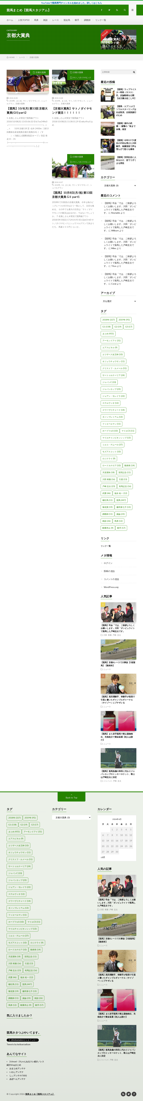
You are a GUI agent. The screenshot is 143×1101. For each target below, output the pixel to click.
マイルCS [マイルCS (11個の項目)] (128, 431)
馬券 (36, 20)
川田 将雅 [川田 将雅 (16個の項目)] (108, 479)
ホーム (10, 20)
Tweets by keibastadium (18, 1044)
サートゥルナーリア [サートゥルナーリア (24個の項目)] (113, 375)
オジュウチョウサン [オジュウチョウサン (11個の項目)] (113, 361)
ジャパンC (107, 781)
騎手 (77, 20)
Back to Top (71, 797)
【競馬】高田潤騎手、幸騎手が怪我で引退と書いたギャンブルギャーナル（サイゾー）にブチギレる (118, 699)
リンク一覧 (100, 20)
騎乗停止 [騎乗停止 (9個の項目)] (107, 528)
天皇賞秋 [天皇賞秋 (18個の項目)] (108, 472)
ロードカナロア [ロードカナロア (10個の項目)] (111, 465)
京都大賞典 (41, 72)
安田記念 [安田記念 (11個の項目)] (124, 472)
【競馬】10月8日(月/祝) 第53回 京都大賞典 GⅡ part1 (72, 194)
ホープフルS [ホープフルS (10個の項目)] (110, 431)
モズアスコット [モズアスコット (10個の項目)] (111, 451)
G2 (63, 185)
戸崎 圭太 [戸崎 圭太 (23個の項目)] (108, 486)
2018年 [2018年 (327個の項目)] (108, 319)
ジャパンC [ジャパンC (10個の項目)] (109, 382)
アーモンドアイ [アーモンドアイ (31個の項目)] (111, 340)
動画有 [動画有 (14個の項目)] (129, 465)
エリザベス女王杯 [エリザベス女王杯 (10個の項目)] (112, 354)
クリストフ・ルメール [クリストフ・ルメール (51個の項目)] (114, 368)
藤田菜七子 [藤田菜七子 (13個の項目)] (123, 507)
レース (55, 20)
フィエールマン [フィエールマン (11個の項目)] (111, 424)
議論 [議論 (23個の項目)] (120, 514)
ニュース (107, 669)
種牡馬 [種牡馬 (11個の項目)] (107, 500)
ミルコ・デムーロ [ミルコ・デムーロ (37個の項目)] (112, 444)
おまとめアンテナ (17, 1068)
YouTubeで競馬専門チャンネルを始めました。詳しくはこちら (71, 3)
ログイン (108, 563)
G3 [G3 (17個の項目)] (128, 326)
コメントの (111, 579)
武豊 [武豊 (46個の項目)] (106, 493)
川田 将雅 (107, 635)
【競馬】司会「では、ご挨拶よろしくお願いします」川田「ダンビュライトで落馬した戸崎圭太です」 (118, 628)
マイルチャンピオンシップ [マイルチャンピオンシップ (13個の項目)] (116, 437)
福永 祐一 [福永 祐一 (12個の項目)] (120, 493)
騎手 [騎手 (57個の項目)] (121, 528)
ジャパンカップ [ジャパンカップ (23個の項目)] (111, 389)
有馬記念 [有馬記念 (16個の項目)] (125, 486)
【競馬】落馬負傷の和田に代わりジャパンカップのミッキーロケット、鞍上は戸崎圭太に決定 (118, 774)
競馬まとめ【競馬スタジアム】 (40, 1094)
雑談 (45, 20)
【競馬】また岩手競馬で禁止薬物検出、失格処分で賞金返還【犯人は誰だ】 (117, 737)
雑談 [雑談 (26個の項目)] (106, 521)
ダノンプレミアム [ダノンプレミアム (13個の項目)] (112, 417)
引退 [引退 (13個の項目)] (123, 479)
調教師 (87, 20)
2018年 (12, 101)
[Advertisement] (28, 180)
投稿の (109, 571)
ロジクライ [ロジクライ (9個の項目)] (108, 458)
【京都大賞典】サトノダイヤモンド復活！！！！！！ (72, 110)
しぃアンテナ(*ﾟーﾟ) (18, 1075)
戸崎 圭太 (117, 635)
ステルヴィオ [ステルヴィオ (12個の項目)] (110, 403)
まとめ (19, 101)
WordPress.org (111, 587)
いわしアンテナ (16, 1072)
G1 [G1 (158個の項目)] (106, 326)
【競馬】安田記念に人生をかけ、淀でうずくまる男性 (126, 160)
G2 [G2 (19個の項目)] (117, 326)
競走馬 (67, 20)
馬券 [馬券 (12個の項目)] (118, 521)
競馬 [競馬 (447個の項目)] (121, 500)
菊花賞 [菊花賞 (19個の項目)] (107, 507)
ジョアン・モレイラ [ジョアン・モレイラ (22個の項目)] (113, 396)
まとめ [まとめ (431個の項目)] (108, 333)
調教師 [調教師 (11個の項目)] (107, 514)
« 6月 (103, 857)
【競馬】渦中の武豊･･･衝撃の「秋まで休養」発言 (125, 126)
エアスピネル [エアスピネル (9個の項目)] (109, 347)
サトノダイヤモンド (31, 101)
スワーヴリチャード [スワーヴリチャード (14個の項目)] (113, 410)
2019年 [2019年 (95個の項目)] (124, 319)
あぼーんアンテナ (17, 1079)
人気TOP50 (23, 20)
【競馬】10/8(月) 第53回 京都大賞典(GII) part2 (27, 110)
